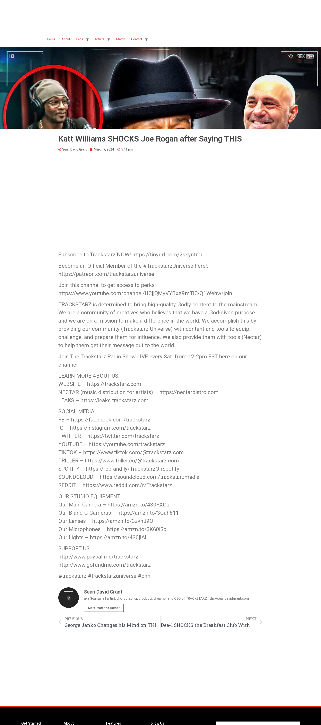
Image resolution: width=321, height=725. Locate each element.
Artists (99, 39)
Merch (120, 39)
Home (51, 39)
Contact (136, 39)
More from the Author (104, 608)
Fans (79, 39)
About (66, 39)
